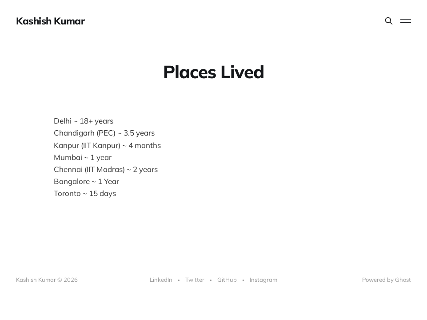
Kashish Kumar (50, 21)
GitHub (227, 279)
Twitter (194, 279)
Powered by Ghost (386, 279)
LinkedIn (161, 279)
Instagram (263, 279)
